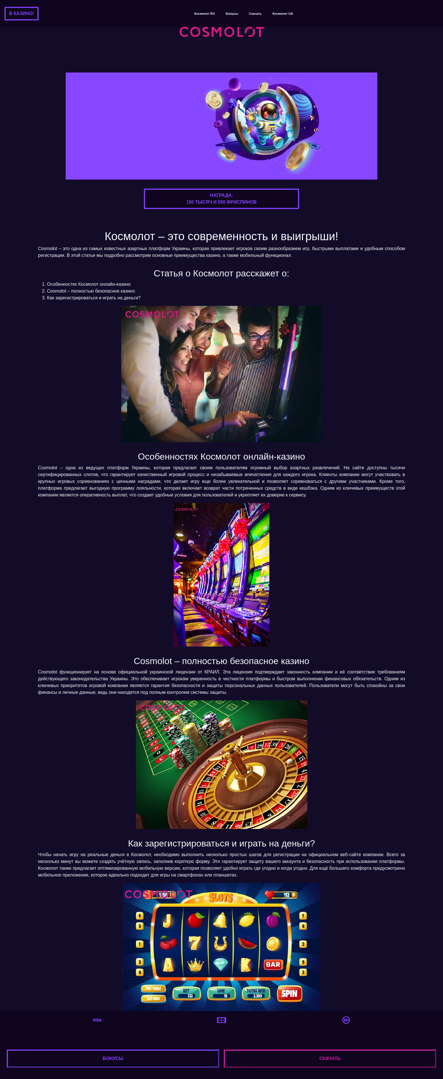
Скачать (255, 13)
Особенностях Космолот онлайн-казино (89, 284)
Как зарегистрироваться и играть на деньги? (93, 297)
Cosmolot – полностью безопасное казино (91, 291)
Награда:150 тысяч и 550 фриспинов (221, 198)
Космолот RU (204, 13)
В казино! (21, 13)
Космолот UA (282, 13)
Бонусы (232, 13)
